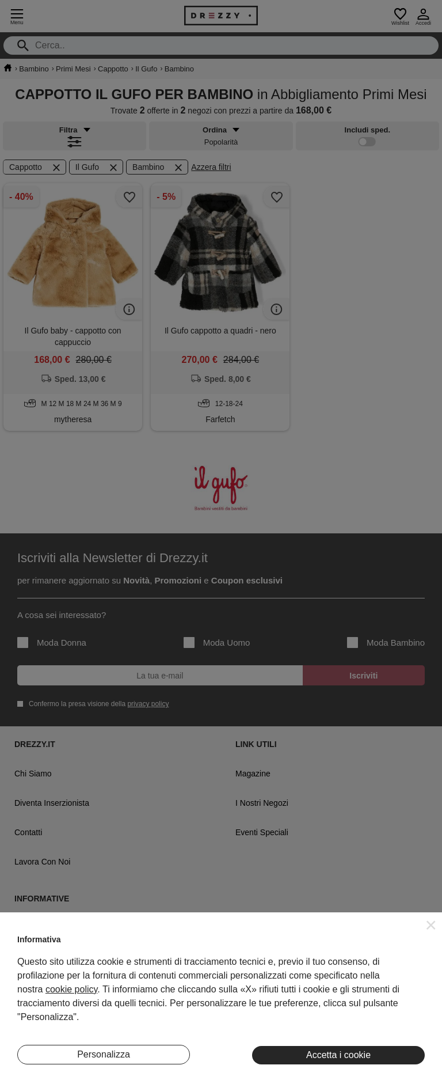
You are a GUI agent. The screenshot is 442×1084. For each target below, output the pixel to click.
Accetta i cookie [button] (338, 1055)
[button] (431, 925)
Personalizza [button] (103, 1054)
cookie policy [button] (71, 989)
